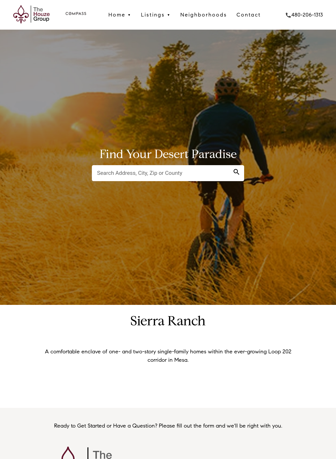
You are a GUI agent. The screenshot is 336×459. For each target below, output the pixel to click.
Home (120, 14)
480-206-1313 (304, 15)
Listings (156, 14)
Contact (249, 15)
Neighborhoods (203, 15)
